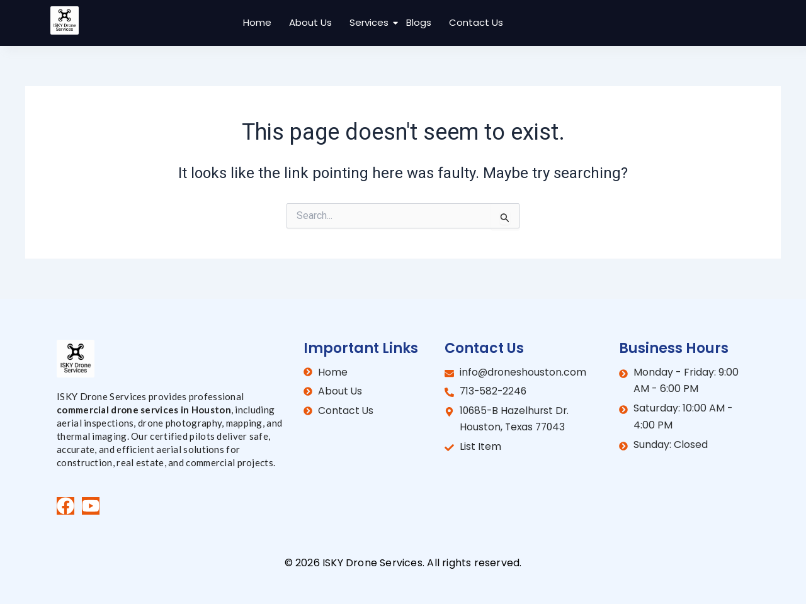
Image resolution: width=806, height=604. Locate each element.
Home (257, 22)
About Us (310, 22)
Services (370, 22)
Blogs (418, 22)
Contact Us (476, 22)
